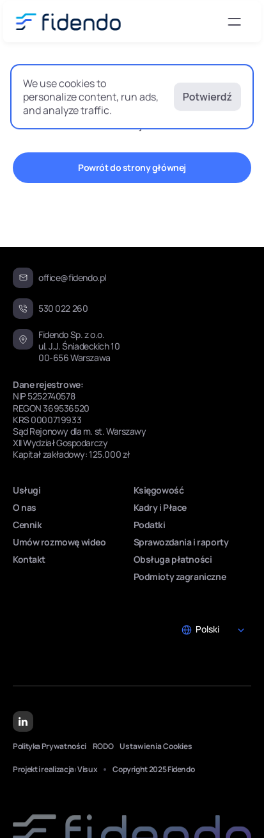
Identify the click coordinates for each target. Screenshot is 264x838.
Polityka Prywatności (49, 746)
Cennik (27, 525)
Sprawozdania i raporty (181, 542)
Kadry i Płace (160, 507)
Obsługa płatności (173, 559)
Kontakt (29, 559)
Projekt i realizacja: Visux (55, 769)
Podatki (150, 525)
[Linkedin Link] (23, 722)
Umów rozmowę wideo (59, 542)
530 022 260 (63, 308)
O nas (24, 507)
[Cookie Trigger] (156, 746)
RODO (103, 746)
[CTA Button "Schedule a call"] (132, 167)
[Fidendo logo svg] (67, 22)
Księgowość (159, 490)
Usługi (26, 490)
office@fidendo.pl (72, 277)
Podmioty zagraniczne (180, 576)
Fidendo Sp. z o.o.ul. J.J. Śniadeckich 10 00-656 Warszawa (79, 346)
